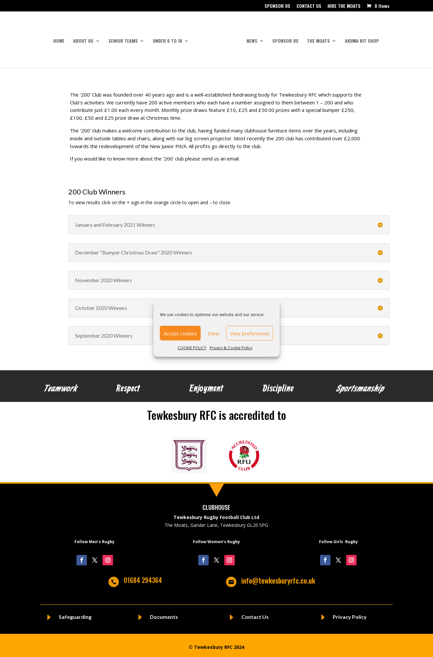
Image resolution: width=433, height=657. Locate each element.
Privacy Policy (350, 614)
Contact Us (255, 614)
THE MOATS (316, 38)
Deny (213, 333)
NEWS (249, 38)
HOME (61, 38)
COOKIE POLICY (192, 348)
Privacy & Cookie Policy (231, 348)
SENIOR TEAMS (125, 38)
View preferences (250, 333)
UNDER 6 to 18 (169, 38)
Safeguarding (75, 614)
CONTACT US (309, 6)
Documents (164, 614)
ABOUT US (85, 38)
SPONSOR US (277, 6)
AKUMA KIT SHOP (360, 38)
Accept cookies (180, 333)
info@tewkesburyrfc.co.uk (278, 577)
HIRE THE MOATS (344, 6)
